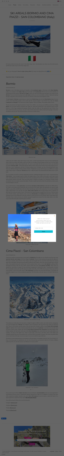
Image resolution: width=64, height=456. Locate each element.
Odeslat (43, 231)
